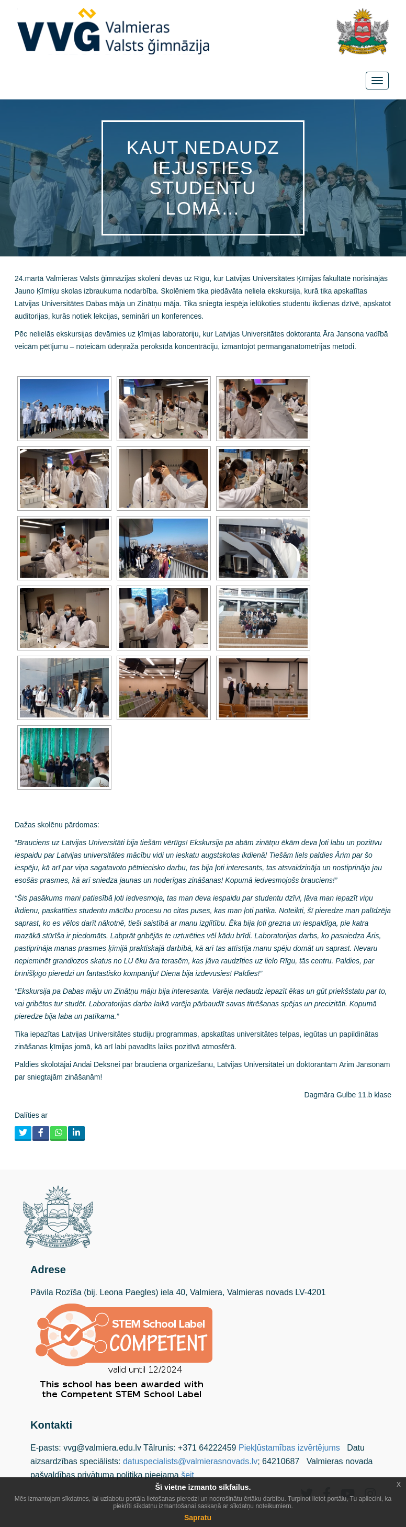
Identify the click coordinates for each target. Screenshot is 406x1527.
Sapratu (197, 1517)
